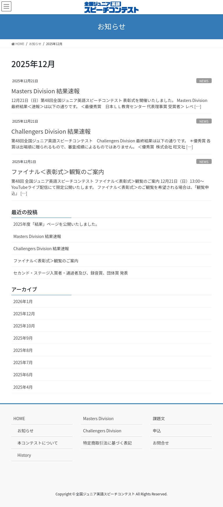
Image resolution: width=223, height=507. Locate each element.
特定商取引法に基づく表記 (107, 443)
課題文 (159, 418)
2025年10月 (24, 326)
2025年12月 (24, 313)
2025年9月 (23, 338)
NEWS (203, 80)
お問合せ (161, 443)
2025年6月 (23, 374)
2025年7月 (23, 362)
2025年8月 (23, 350)
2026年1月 (23, 301)
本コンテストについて (37, 443)
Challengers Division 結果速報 (51, 131)
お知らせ (25, 430)
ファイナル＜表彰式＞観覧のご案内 (57, 171)
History (24, 455)
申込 (157, 430)
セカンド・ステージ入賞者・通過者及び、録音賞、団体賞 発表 (70, 273)
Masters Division (98, 418)
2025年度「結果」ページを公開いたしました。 (56, 224)
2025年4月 (23, 387)
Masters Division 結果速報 (45, 91)
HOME (19, 418)
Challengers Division (102, 430)
